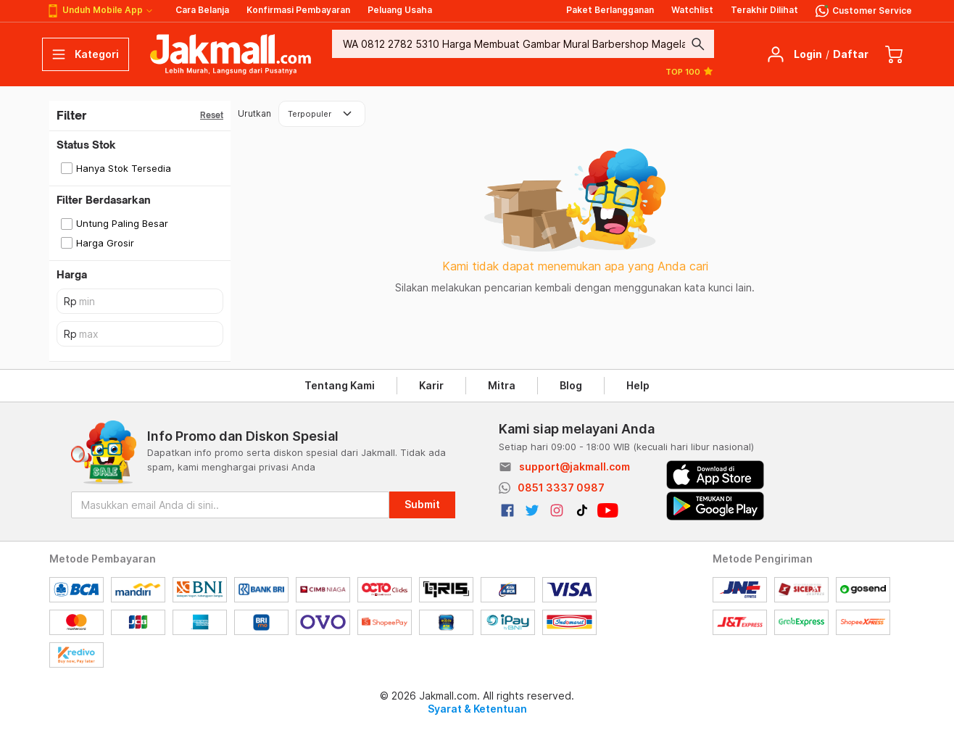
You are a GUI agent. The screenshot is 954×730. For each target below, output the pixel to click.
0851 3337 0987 (561, 487)
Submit (422, 504)
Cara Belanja (202, 9)
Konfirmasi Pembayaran (298, 9)
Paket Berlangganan (610, 9)
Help (638, 385)
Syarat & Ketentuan (477, 708)
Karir (431, 385)
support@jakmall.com (574, 466)
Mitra (501, 385)
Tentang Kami (339, 385)
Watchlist (692, 9)
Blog (571, 385)
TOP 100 (689, 71)
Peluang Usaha (400, 9)
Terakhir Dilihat (764, 9)
